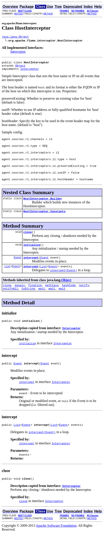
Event (17, 268)
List (7, 277)
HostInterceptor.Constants (44, 220)
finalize (35, 297)
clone (7, 297)
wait (41, 301)
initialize (31, 254)
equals (20, 297)
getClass (51, 297)
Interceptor (18, 52)
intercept (30, 268)
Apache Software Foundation (56, 540)
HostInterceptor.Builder (42, 206)
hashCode (68, 297)
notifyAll (10, 301)
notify (84, 297)
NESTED (18, 14)
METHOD (48, 14)
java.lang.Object (15, 37)
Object (20, 67)
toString (28, 301)
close (27, 241)
